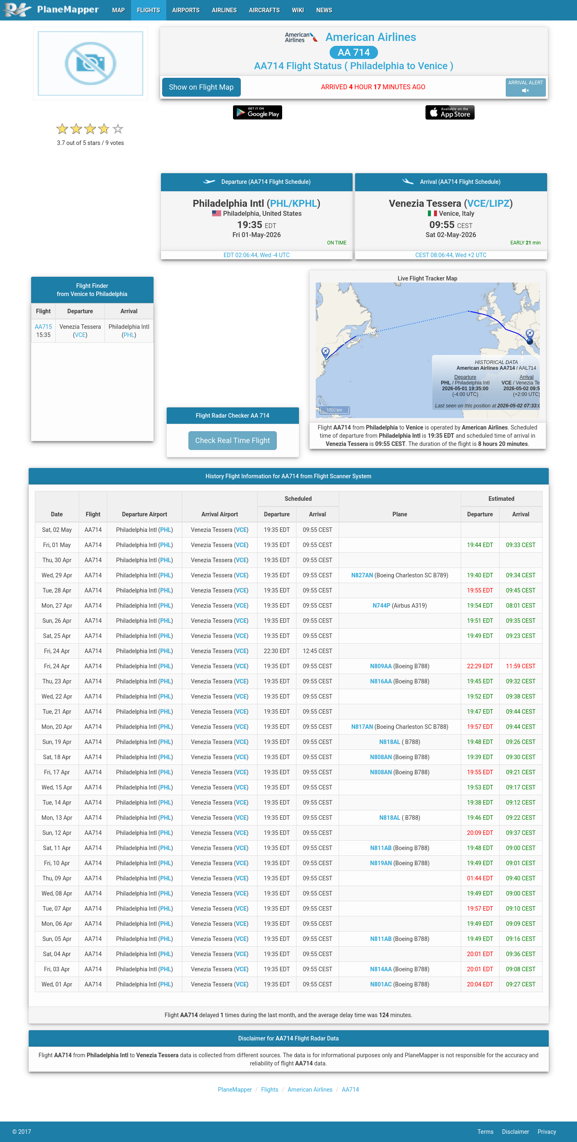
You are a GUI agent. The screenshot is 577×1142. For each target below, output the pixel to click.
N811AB (380, 848)
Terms (489, 1131)
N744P (381, 605)
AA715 (43, 326)
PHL (129, 335)
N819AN (381, 863)
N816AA (381, 681)
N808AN (381, 757)
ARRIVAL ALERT (525, 87)
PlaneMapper (235, 1089)
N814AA (381, 969)
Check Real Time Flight (232, 440)
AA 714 (354, 52)
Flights (269, 1089)
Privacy (551, 1131)
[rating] (90, 138)
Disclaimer (520, 1131)
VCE (80, 335)
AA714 (350, 1089)
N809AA (381, 666)
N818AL (389, 742)
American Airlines (371, 37)
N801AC (380, 984)
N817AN (362, 727)
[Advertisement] (354, 146)
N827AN (362, 575)
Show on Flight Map (201, 87)
